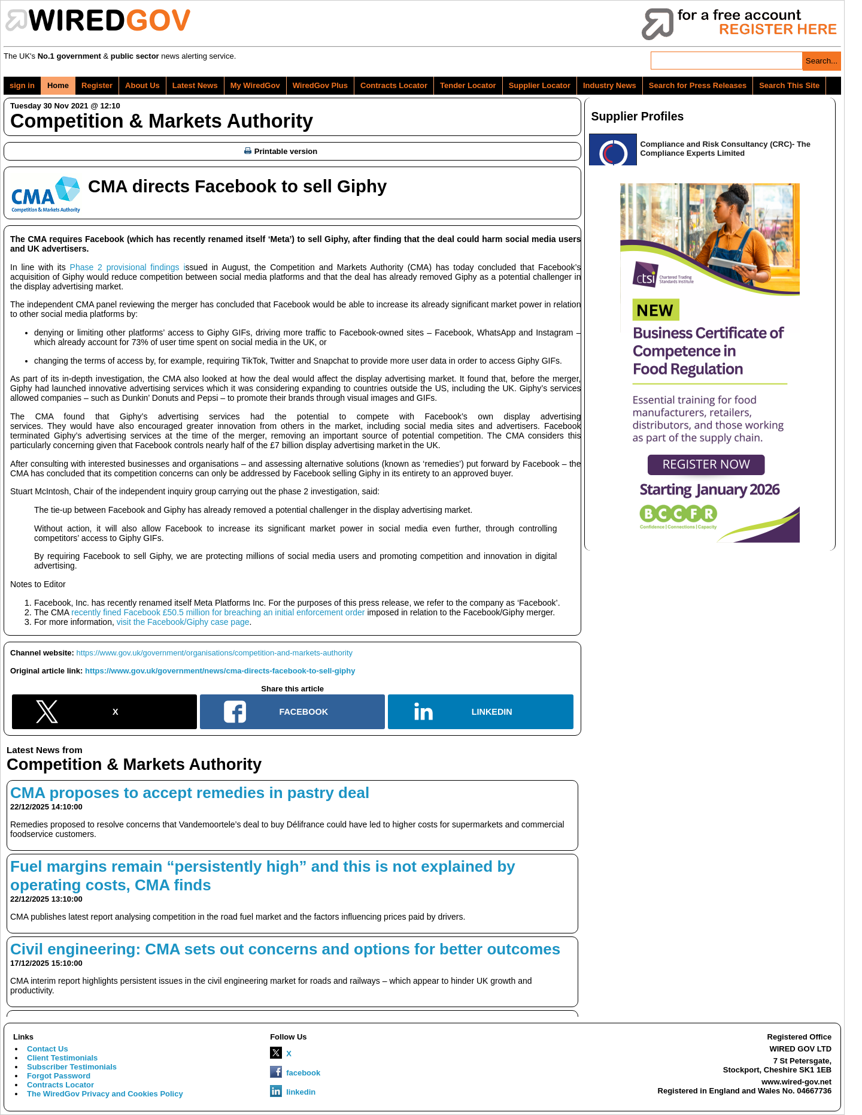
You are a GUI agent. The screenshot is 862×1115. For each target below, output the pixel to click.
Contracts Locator (393, 85)
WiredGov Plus (320, 85)
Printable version (280, 151)
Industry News (609, 85)
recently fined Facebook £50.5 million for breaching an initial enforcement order (218, 612)
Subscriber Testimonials (72, 1066)
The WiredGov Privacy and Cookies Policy (105, 1093)
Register (97, 85)
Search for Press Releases (697, 85)
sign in (22, 85)
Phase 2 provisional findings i (128, 267)
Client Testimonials (62, 1057)
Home (58, 85)
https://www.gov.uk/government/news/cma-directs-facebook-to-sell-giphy (220, 670)
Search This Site (789, 85)
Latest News (195, 85)
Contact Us (47, 1048)
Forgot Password (58, 1075)
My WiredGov (255, 85)
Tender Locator (468, 85)
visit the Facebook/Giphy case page (183, 622)
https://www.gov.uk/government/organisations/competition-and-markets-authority (215, 652)
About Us (142, 85)
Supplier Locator (539, 85)
